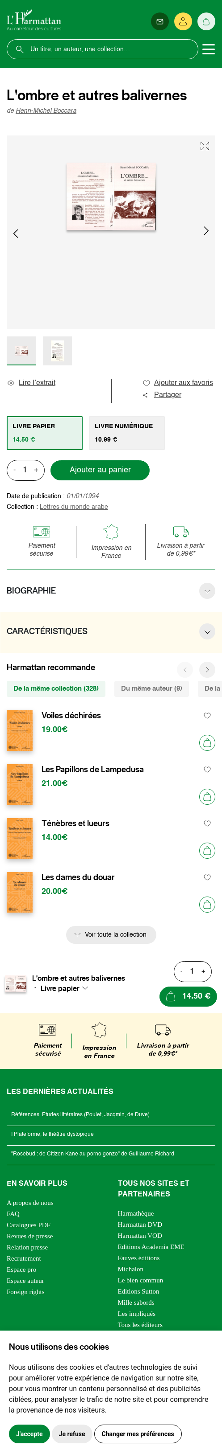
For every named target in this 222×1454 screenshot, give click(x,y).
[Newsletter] (160, 21)
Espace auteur (25, 1280)
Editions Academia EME (151, 1246)
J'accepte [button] (29, 1434)
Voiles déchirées (71, 715)
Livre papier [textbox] (60, 988)
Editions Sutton (138, 1291)
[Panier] (206, 21)
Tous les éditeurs (140, 1324)
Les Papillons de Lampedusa (93, 769)
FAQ (13, 1213)
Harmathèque (136, 1213)
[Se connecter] (183, 21)
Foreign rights (26, 1291)
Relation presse (27, 1247)
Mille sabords (136, 1302)
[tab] (45, 433)
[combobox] (67, 988)
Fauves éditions (139, 1257)
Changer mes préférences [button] (138, 1434)
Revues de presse (30, 1236)
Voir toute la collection (116, 935)
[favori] (207, 715)
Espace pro (21, 1269)
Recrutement (24, 1258)
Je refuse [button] (72, 1434)
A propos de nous (30, 1202)
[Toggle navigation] (208, 49)
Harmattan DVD (140, 1224)
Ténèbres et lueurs (75, 823)
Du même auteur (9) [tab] (151, 688)
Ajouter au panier (100, 470)
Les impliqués (137, 1313)
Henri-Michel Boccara (46, 111)
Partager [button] (161, 395)
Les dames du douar (78, 877)
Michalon (131, 1269)
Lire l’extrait (31, 383)
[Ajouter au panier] (207, 743)
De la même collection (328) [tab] (56, 688)
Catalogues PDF (28, 1225)
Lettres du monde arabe (74, 507)
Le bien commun (140, 1280)
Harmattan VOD (140, 1235)
